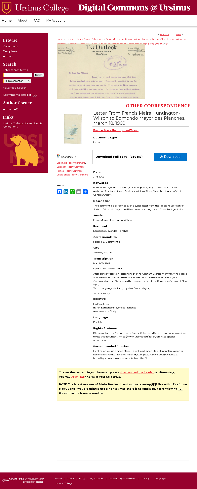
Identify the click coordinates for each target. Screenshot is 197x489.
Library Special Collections (89, 39)
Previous (164, 34)
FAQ (82, 478)
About (71, 478)
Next (178, 34)
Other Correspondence (158, 105)
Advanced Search (15, 87)
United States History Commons (72, 174)
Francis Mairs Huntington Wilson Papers (127, 39)
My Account (97, 478)
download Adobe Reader (137, 372)
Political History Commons (69, 171)
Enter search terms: (15, 70)
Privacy (145, 478)
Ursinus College (63, 483)
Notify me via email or (20, 94)
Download (170, 157)
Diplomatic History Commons (71, 163)
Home (60, 39)
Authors (8, 56)
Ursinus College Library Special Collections (23, 125)
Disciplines (10, 51)
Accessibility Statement (122, 478)
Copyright (161, 478)
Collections (10, 46)
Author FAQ (10, 109)
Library (69, 39)
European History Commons (70, 167)
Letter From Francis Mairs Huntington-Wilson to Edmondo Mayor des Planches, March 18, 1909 (139, 118)
